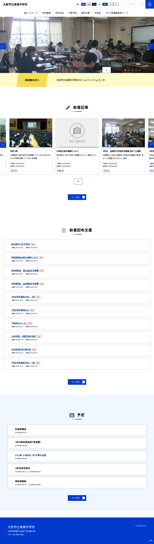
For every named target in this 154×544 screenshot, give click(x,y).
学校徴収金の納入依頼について (24, 257)
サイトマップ (141, 525)
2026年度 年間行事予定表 (23, 336)
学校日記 (59, 12)
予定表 (97, 12)
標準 (105, 4)
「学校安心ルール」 (19, 323)
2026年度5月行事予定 (21, 349)
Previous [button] (3, 46)
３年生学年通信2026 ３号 (23, 296)
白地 (89, 4)
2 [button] (128, 70)
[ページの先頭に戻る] (151, 541)
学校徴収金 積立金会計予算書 (25, 270)
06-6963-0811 (18, 534)
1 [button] (125, 70)
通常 (83, 4)
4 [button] (136, 70)
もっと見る (76, 197)
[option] (77, 45)
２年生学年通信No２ (20, 310)
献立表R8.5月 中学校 (20, 244)
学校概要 (46, 12)
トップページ (32, 12)
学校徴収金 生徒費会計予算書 (25, 283)
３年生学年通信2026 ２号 (23, 362)
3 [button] (132, 70)
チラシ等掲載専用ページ (116, 12)
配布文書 (85, 12)
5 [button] (139, 70)
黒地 (94, 4)
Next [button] (151, 46)
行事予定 (72, 12)
